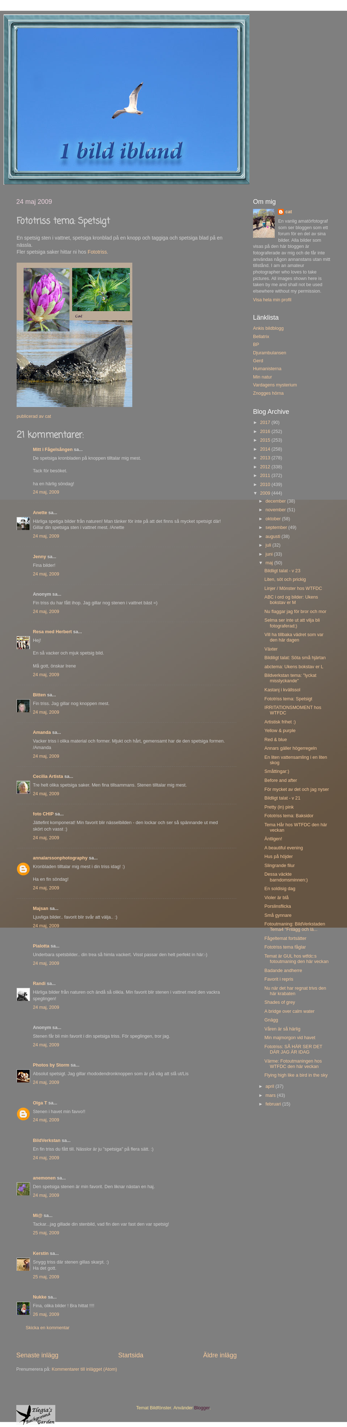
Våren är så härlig (282, 1029)
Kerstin (40, 1253)
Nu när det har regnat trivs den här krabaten (295, 991)
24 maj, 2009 (46, 492)
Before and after (280, 780)
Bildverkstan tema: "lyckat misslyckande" (290, 678)
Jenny (39, 556)
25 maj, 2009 (46, 1232)
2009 (265, 493)
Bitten (39, 694)
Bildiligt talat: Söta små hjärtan (294, 657)
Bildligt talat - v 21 (282, 798)
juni (270, 554)
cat (288, 211)
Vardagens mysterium (275, 385)
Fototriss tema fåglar (285, 947)
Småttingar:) (276, 771)
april (270, 1086)
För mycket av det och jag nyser (296, 789)
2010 (265, 484)
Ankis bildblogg (268, 328)
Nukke (40, 1297)
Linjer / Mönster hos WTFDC (293, 588)
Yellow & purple (279, 730)
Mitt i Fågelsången (53, 449)
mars (271, 1095)
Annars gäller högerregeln (290, 748)
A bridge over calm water (289, 1011)
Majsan (40, 908)
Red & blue (275, 739)
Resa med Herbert (52, 631)
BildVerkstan (46, 1140)
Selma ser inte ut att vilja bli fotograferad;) (292, 623)
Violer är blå (276, 897)
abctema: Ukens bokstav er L (293, 666)
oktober (274, 518)
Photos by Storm (51, 1065)
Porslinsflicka (277, 906)
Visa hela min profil (272, 299)
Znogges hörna (268, 393)
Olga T (40, 1103)
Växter (270, 649)
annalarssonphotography (60, 858)
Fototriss (97, 252)
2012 (265, 466)
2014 (265, 449)
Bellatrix (261, 336)
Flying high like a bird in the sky (295, 1075)
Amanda (42, 732)
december (276, 501)
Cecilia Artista (48, 776)
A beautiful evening (283, 847)
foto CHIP (43, 814)
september (277, 527)
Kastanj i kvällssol (282, 689)
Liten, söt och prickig (285, 579)
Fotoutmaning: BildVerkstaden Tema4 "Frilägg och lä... (294, 927)
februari (274, 1104)
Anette (40, 512)
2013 (265, 457)
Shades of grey (279, 1002)
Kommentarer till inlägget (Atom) (84, 1369)
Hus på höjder (278, 856)
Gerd (258, 360)
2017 (265, 422)
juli (269, 545)
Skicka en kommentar (47, 1327)
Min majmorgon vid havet (289, 1037)
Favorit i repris (278, 979)
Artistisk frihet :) (280, 722)
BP (256, 344)
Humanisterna (267, 368)
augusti (274, 536)
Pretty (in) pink (279, 807)
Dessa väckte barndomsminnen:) (286, 877)
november (276, 509)
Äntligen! (273, 838)
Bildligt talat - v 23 (282, 570)
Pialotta (41, 946)
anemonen (44, 1178)
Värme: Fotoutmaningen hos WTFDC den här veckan (293, 1064)
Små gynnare (277, 915)
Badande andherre (283, 970)
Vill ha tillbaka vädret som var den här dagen (294, 637)
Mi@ (37, 1215)
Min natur (262, 377)
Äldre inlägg (220, 1355)
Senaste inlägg (37, 1355)
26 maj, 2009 (46, 1314)
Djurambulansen (269, 352)
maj (270, 562)
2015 (265, 440)
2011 (265, 475)
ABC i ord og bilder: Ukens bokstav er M (291, 600)
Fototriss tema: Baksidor (288, 815)
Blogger (202, 1407)
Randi (39, 983)
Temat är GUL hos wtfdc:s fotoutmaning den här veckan (296, 959)
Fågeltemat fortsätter (285, 938)
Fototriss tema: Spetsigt (288, 698)
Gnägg (271, 1020)
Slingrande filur (279, 865)
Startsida (130, 1355)
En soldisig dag (279, 888)
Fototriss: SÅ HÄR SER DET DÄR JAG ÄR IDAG (293, 1049)
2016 (265, 431)
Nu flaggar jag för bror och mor (295, 611)
